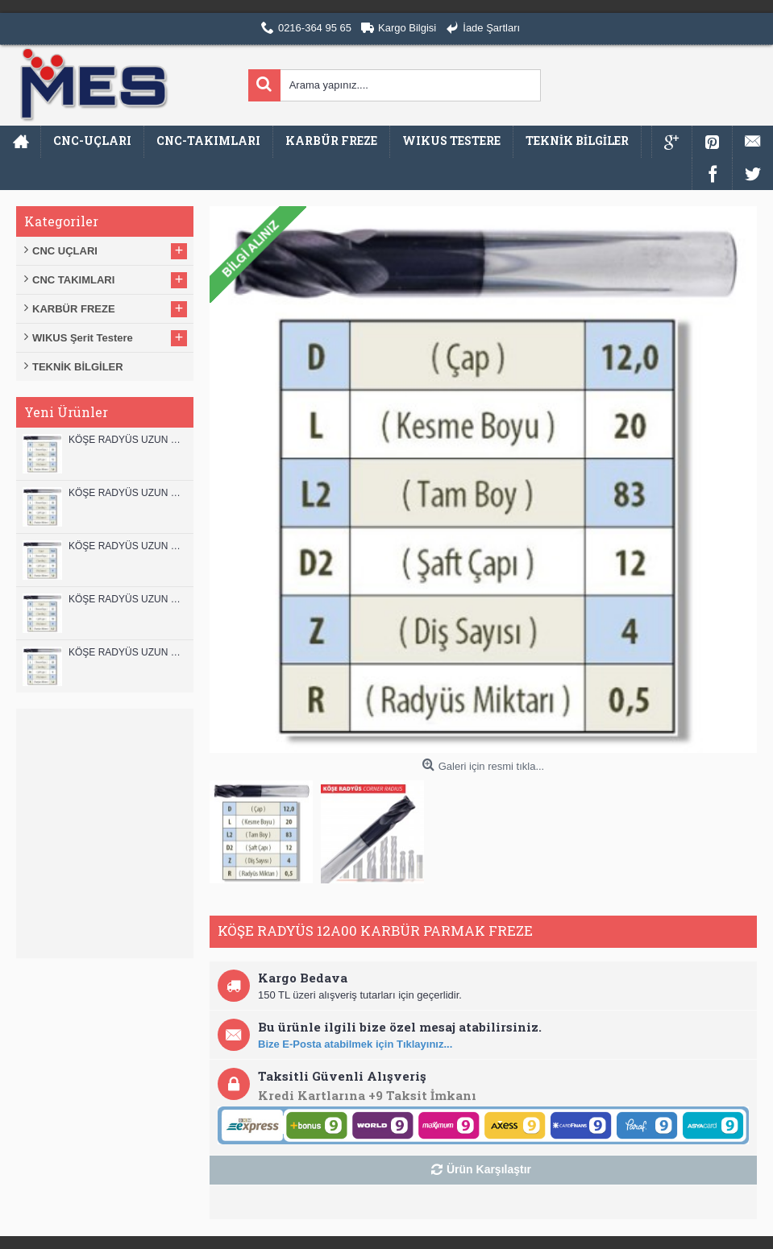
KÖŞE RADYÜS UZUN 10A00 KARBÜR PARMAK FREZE (127, 599)
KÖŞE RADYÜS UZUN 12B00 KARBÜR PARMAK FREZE (127, 439)
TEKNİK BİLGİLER (77, 367)
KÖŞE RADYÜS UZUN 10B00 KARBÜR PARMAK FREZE (127, 546)
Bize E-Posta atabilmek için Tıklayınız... (355, 1044)
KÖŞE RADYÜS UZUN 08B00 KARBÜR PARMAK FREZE (127, 652)
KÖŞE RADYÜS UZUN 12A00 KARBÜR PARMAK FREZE (127, 492)
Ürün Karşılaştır (489, 1169)
